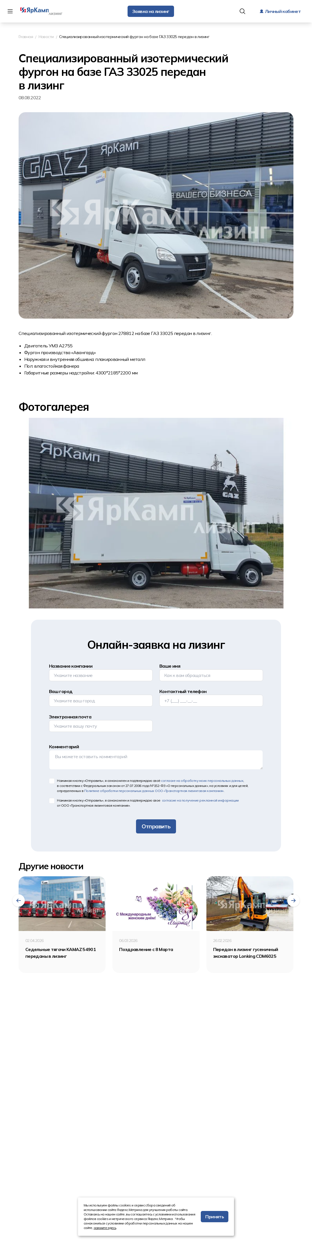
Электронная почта (70, 717)
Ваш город (60, 691)
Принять (214, 1216)
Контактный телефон (182, 691)
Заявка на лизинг (151, 11)
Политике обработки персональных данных (154, 791)
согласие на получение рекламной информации (200, 800)
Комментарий (64, 746)
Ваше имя (169, 666)
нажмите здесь (105, 1228)
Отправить (156, 826)
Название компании (70, 666)
